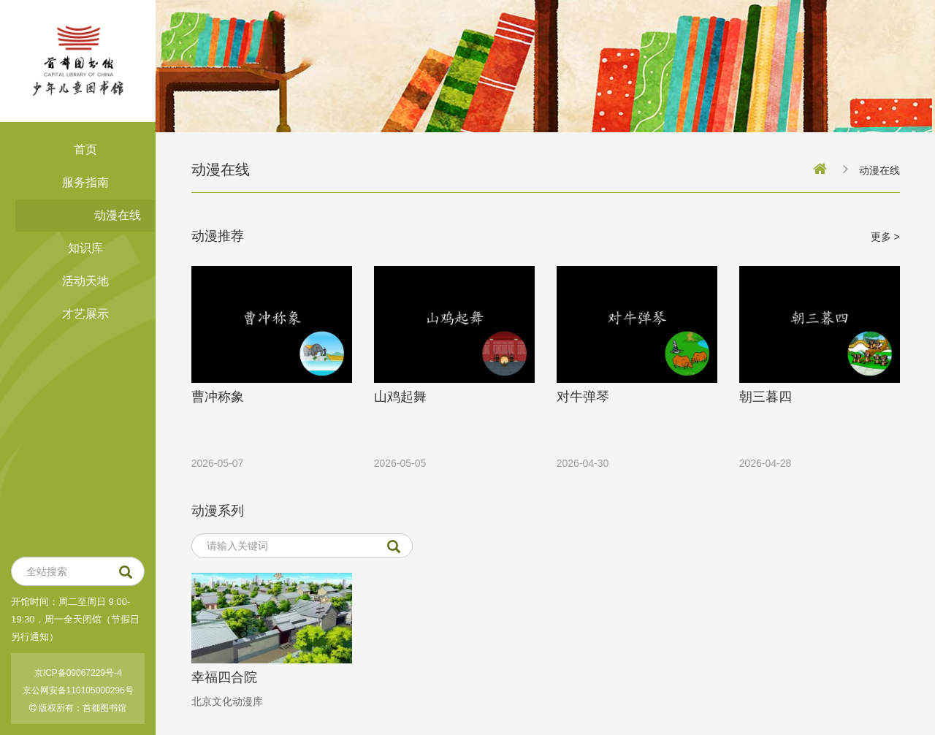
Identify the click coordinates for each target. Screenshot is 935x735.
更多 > (885, 237)
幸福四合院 (224, 677)
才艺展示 (85, 314)
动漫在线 (117, 215)
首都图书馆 (104, 708)
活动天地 (85, 281)
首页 (85, 149)
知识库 (85, 248)
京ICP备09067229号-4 (78, 673)
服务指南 (85, 182)
